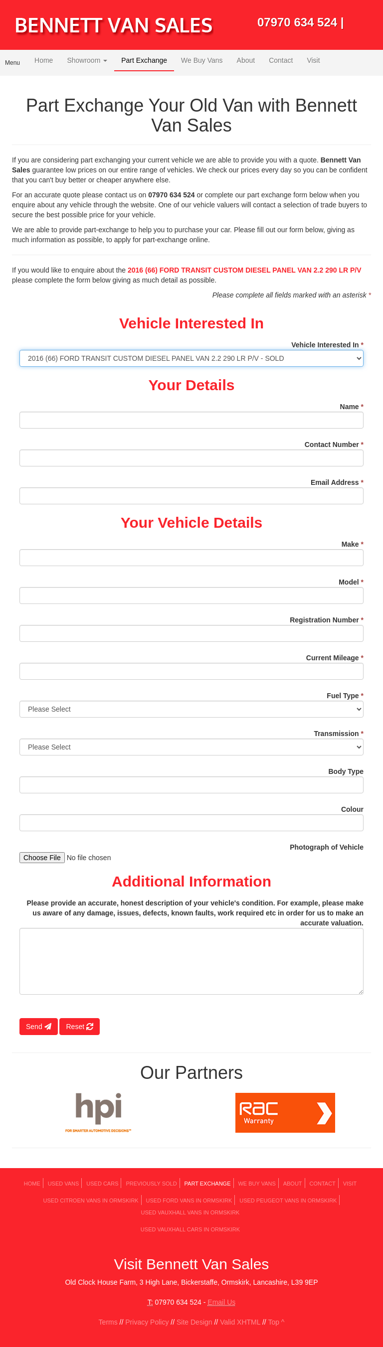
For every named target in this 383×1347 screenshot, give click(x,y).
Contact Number (334, 445)
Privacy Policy (147, 1322)
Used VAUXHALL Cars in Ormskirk (190, 1229)
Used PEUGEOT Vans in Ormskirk (288, 1200)
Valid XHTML (240, 1322)
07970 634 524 (297, 22)
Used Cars (102, 1184)
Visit (313, 60)
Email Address (337, 482)
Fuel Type (345, 696)
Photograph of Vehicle (327, 847)
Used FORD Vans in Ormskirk (189, 1200)
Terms (108, 1322)
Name (352, 407)
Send (38, 1027)
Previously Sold (151, 1184)
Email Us (221, 1302)
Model (351, 582)
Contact (281, 60)
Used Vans (63, 1184)
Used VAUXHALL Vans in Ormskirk (190, 1212)
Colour (352, 809)
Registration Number (327, 620)
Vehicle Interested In (327, 345)
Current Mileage (335, 658)
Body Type (346, 771)
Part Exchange (144, 60)
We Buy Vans (202, 60)
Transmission (339, 734)
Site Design (194, 1322)
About (246, 60)
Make (353, 544)
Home (43, 60)
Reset (79, 1027)
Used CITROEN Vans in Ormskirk (91, 1200)
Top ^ (276, 1322)
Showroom (87, 60)
